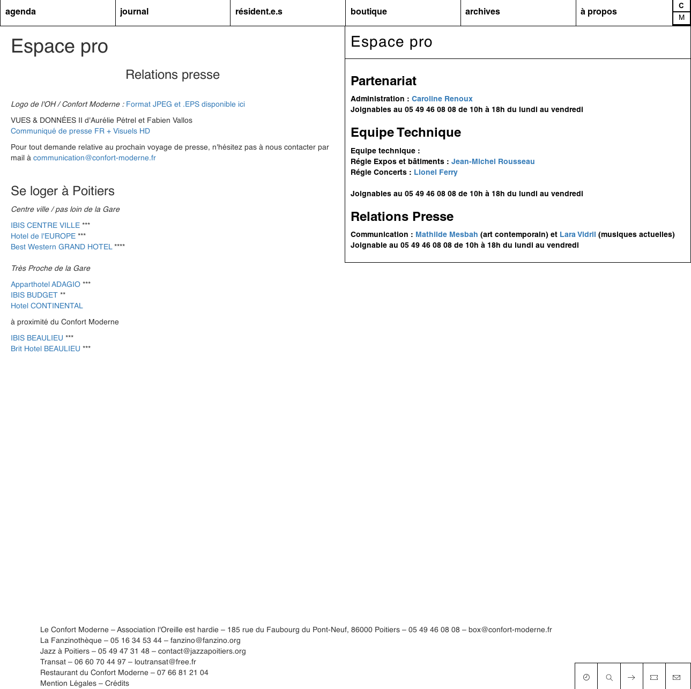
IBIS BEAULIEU (37, 338)
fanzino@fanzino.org (205, 640)
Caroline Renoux (442, 99)
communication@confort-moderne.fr (94, 158)
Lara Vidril (578, 235)
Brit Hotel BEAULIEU (45, 349)
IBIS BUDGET (34, 295)
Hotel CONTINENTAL (47, 306)
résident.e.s (259, 12)
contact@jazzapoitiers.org (202, 651)
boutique (369, 12)
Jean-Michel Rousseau (493, 162)
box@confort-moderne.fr (510, 630)
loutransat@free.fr (165, 662)
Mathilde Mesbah (446, 235)
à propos (599, 12)
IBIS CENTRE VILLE (45, 225)
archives (482, 12)
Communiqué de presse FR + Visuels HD (80, 131)
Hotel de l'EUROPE (43, 236)
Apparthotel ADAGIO (45, 284)
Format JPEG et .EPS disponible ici (185, 104)
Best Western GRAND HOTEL (61, 247)
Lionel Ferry (436, 172)
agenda (20, 12)
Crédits (117, 683)
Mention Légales (68, 683)
